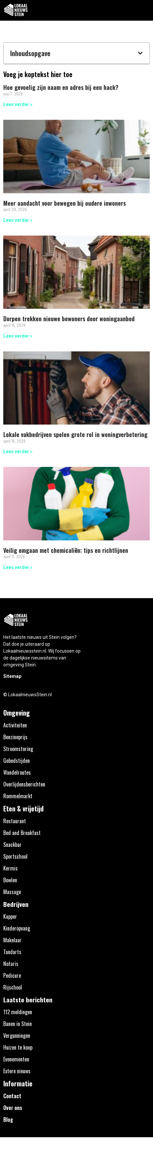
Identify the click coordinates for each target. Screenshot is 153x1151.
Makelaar (12, 940)
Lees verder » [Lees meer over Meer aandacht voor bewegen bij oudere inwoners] (17, 220)
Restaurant (14, 821)
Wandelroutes (17, 772)
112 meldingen (17, 1012)
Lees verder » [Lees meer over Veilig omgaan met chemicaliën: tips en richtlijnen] (17, 567)
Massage (12, 892)
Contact (12, 1096)
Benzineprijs (15, 737)
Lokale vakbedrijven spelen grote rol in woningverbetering (75, 434)
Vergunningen (16, 1035)
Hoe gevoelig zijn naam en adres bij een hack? (60, 87)
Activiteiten (15, 725)
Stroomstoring (18, 749)
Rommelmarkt (17, 796)
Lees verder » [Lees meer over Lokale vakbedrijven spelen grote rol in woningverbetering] (17, 451)
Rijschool (12, 987)
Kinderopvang (16, 928)
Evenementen (16, 1059)
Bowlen (10, 880)
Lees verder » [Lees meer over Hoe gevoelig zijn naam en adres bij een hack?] (17, 104)
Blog (8, 1119)
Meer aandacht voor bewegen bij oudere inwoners (64, 203)
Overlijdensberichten (24, 784)
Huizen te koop (17, 1047)
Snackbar (12, 844)
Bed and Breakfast (22, 833)
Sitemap (12, 676)
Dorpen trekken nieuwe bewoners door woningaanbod (69, 318)
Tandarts (12, 952)
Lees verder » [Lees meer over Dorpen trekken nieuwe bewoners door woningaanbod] (17, 336)
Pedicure (12, 975)
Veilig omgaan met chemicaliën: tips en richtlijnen (65, 550)
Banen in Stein (17, 1024)
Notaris (10, 964)
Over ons (12, 1108)
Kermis (10, 868)
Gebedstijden (16, 760)
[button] (144, 10)
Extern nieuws (16, 1071)
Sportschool (15, 856)
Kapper (10, 916)
